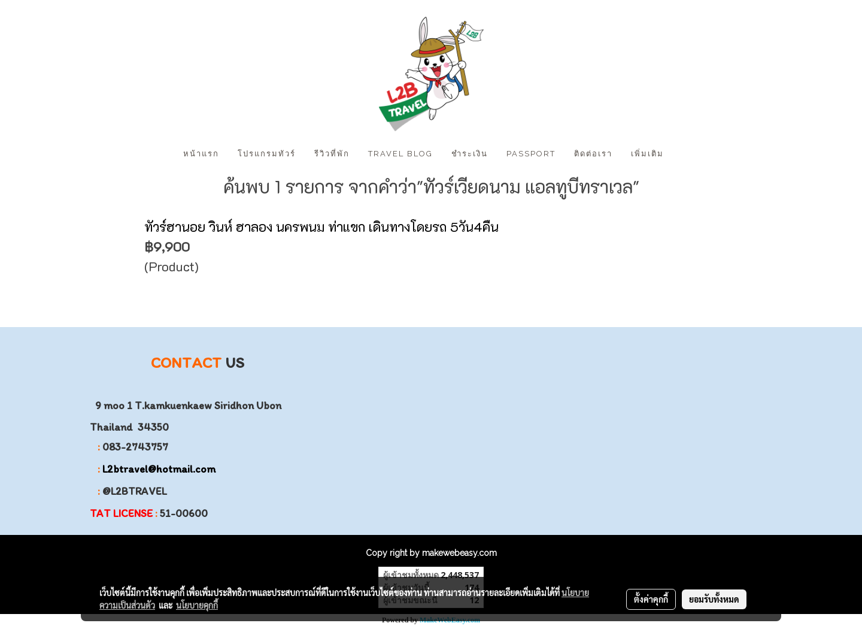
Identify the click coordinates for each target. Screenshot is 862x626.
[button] (683, 154)
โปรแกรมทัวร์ (267, 153)
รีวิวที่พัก (332, 153)
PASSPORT (531, 153)
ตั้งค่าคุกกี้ (651, 599)
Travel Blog (400, 153)
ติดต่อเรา (593, 153)
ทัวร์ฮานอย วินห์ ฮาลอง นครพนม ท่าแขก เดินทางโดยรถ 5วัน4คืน (321, 226)
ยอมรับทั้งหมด (714, 599)
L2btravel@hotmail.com (159, 469)
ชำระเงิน (469, 153)
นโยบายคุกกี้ (197, 605)
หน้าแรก (201, 153)
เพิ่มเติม (647, 153)
